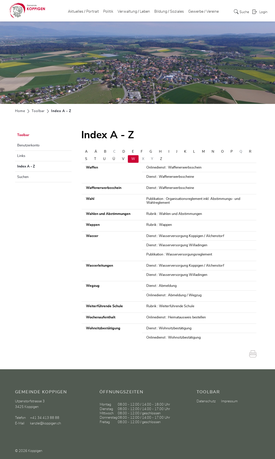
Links (21, 156)
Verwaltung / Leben (134, 12)
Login (263, 12)
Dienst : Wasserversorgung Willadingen (176, 245)
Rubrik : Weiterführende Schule (170, 306)
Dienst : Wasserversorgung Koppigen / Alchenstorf (185, 236)
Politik (108, 12)
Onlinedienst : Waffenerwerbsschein (174, 167)
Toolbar (23, 135)
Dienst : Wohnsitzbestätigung (168, 328)
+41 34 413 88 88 (44, 417)
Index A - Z (37, 165)
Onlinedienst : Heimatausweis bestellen (176, 317)
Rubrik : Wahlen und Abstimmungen (174, 214)
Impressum (229, 401)
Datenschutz (206, 401)
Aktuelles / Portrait (83, 12)
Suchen (23, 177)
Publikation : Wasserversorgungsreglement (179, 254)
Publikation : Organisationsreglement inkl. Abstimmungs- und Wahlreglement (193, 200)
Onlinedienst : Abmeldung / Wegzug (174, 295)
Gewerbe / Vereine (203, 12)
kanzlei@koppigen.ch (45, 423)
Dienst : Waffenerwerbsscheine (170, 176)
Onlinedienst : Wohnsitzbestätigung (173, 337)
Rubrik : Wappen (159, 224)
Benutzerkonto (28, 145)
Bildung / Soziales (169, 12)
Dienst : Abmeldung (161, 285)
